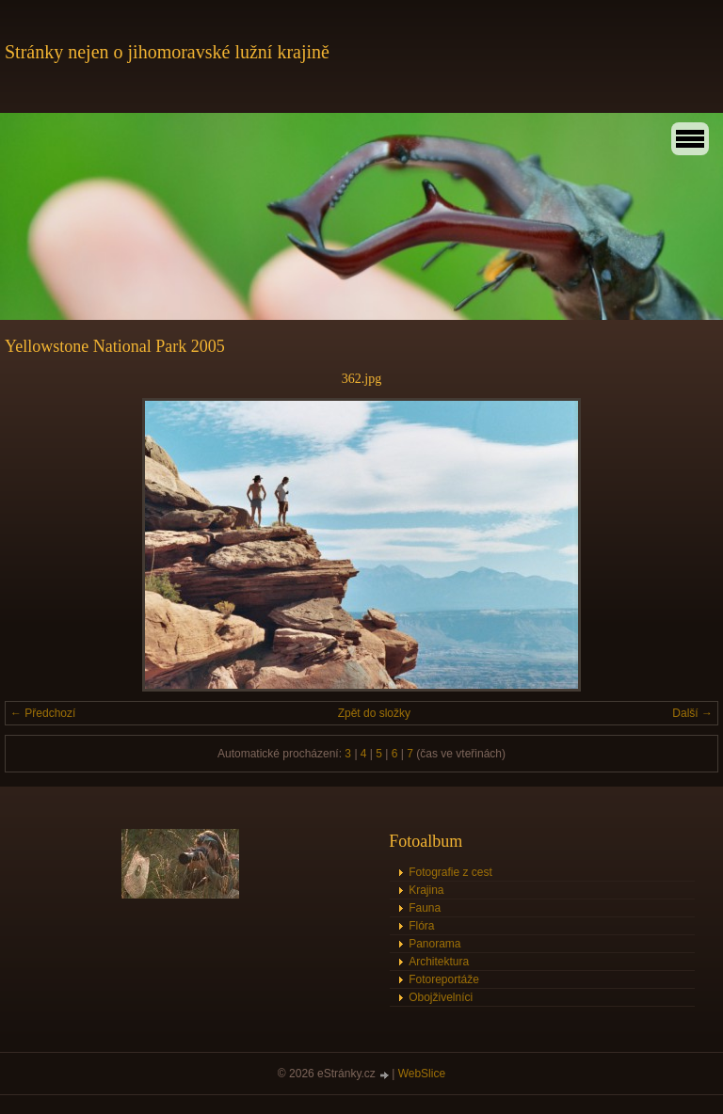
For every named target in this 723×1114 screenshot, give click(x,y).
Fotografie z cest (450, 872)
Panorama (434, 943)
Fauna (425, 908)
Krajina (426, 890)
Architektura (439, 961)
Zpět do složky (374, 713)
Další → (692, 713)
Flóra (421, 925)
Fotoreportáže (444, 979)
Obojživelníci (441, 997)
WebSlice (421, 1073)
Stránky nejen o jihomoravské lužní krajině (167, 51)
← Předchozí (42, 713)
